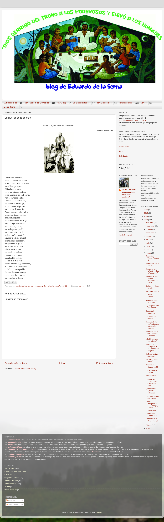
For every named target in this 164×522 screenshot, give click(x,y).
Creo (121, 151)
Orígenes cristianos (81, 103)
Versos (144, 103)
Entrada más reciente (16, 363)
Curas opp (61, 103)
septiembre (150, 233)
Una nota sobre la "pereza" (152, 264)
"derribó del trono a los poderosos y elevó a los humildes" (129, 193)
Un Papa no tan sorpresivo (152, 355)
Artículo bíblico (10, 103)
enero (148, 428)
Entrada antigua (104, 363)
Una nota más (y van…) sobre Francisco (152, 334)
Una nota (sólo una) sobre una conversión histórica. (152, 325)
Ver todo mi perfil (125, 235)
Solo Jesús (123, 156)
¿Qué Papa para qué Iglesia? (152, 340)
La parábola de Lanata (151, 371)
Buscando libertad (152, 291)
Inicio (62, 363)
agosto (149, 236)
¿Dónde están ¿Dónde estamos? (151, 391)
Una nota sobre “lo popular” (151, 301)
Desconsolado (151, 376)
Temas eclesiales (104, 103)
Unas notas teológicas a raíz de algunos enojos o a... (152, 348)
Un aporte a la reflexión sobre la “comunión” (152, 271)
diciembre (150, 223)
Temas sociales (125, 103)
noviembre (150, 226)
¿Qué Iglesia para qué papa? (152, 307)
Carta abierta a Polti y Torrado (152, 420)
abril (148, 250)
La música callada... (150, 296)
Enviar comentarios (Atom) (26, 369)
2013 (146, 220)
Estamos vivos (124, 146)
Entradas (10, 500)
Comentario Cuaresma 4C (152, 414)
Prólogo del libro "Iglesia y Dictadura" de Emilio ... (152, 279)
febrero (149, 425)
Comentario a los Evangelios (36, 103)
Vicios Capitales (10, 107)
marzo (148, 253)
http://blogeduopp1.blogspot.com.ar (132, 120)
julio (148, 239)
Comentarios (12, 505)
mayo (148, 246)
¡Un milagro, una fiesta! (152, 360)
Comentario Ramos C (150, 312)
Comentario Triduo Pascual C (152, 258)
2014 (146, 216)
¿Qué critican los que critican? (152, 397)
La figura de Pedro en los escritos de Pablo (151, 382)
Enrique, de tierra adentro (152, 287)
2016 (146, 210)
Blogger (99, 512)
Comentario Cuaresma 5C (152, 366)
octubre (149, 229)
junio (148, 243)
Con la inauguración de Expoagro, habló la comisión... (152, 406)
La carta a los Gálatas (151, 318)
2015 (146, 213)
